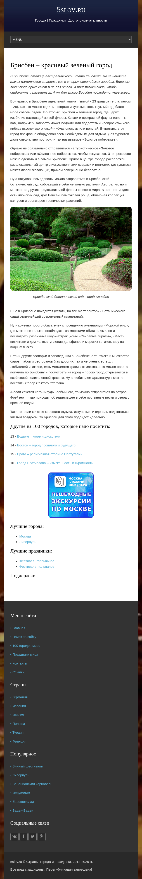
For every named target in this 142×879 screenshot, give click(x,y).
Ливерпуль (27, 542)
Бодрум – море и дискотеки (38, 436)
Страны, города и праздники (48, 862)
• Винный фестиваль (26, 766)
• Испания (18, 706)
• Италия (17, 715)
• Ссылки (17, 672)
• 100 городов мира (25, 646)
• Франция (18, 741)
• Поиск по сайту (23, 637)
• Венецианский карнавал (30, 784)
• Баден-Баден (21, 810)
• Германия (19, 697)
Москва (25, 536)
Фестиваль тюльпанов (36, 561)
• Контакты (18, 663)
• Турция (17, 732)
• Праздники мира (24, 654)
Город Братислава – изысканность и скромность (55, 463)
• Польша (17, 724)
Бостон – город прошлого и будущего (46, 445)
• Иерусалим (20, 793)
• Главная (18, 628)
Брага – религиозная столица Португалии (50, 454)
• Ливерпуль (19, 775)
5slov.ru (71, 9)
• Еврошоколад (22, 802)
